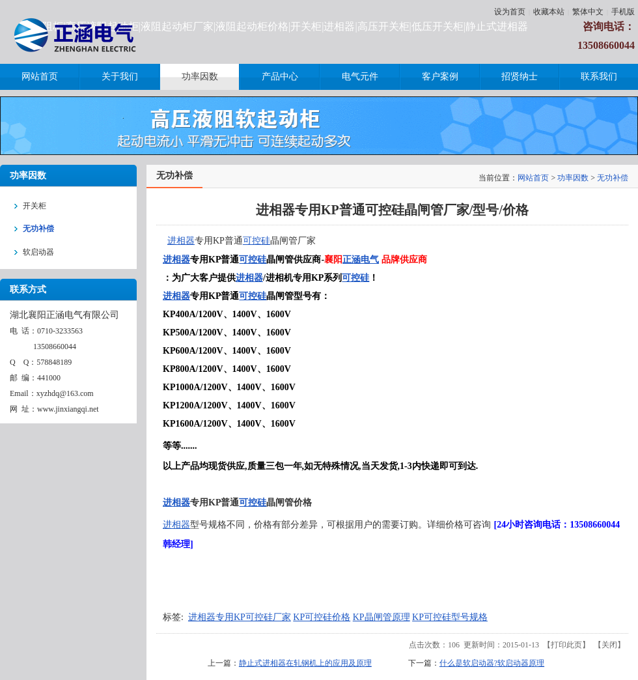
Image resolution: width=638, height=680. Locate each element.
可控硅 (256, 241)
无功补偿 (612, 177)
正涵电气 (360, 259)
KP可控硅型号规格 (450, 617)
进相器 (181, 241)
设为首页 (509, 11)
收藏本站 (548, 11)
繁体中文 (587, 11)
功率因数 (573, 177)
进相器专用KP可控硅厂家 (239, 617)
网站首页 (533, 177)
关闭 (609, 644)
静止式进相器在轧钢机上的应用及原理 (305, 663)
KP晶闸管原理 (381, 617)
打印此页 (566, 644)
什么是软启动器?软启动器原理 (491, 663)
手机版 (623, 11)
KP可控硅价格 (321, 617)
